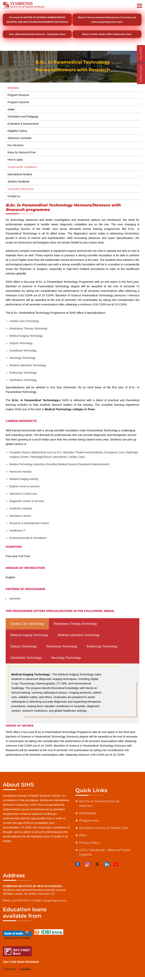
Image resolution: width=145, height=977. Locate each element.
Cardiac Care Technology (27, 623)
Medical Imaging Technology (29, 635)
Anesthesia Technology (61, 646)
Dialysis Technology (23, 646)
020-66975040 (21, 900)
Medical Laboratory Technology (79, 635)
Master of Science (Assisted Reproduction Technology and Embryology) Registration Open (107, 19)
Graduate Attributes (21, 189)
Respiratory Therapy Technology (75, 623)
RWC (83, 835)
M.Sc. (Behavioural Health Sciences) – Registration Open (37, 34)
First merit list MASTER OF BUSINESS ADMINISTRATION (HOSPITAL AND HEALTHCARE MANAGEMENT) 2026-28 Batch (37, 19)
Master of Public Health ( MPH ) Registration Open (107, 34)
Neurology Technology (66, 657)
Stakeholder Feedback (22, 167)
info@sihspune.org (54, 900)
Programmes (89, 820)
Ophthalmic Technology (26, 657)
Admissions (87, 813)
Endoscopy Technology (102, 646)
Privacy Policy (89, 842)
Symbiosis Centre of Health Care (103, 828)
